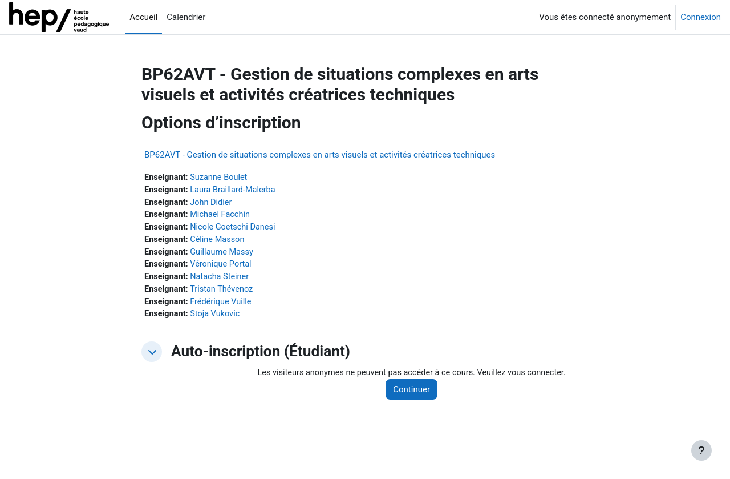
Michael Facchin (222, 216)
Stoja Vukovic (217, 319)
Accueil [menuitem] (143, 17)
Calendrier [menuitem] (186, 17)
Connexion (700, 17)
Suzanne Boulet (221, 177)
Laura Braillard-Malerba (236, 191)
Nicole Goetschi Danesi (236, 229)
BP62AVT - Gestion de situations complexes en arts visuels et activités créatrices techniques (319, 155)
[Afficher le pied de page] (701, 450)
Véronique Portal (223, 268)
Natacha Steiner (222, 280)
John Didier (213, 203)
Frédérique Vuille (223, 306)
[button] (151, 357)
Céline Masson (220, 242)
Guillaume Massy (224, 254)
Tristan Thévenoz (224, 293)
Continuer (417, 395)
